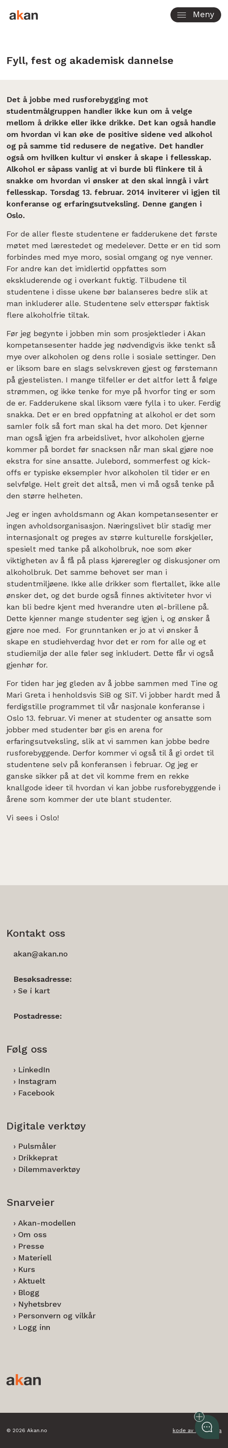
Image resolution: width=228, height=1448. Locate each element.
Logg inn (34, 1327)
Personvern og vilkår (57, 1315)
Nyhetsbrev (39, 1303)
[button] (196, 15)
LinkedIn (34, 1069)
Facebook (36, 1092)
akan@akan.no (40, 953)
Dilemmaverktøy (49, 1169)
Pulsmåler (37, 1146)
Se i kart (34, 990)
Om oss (32, 1234)
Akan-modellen (47, 1222)
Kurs (26, 1269)
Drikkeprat (38, 1157)
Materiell (35, 1257)
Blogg (29, 1292)
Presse (31, 1246)
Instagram (37, 1081)
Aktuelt (31, 1280)
